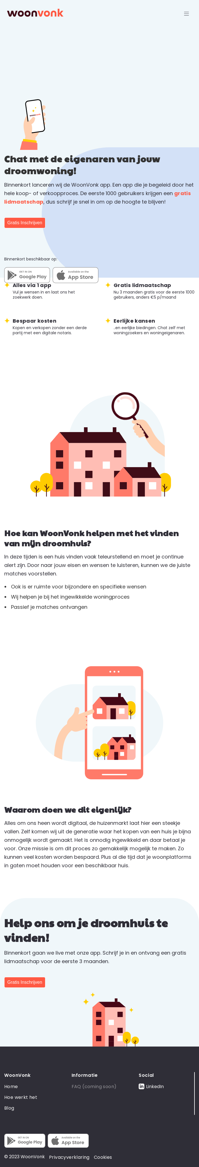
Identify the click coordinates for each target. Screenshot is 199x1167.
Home (11, 1086)
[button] (187, 13)
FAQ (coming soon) (94, 1086)
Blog (9, 1108)
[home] (33, 13)
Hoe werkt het (20, 1097)
